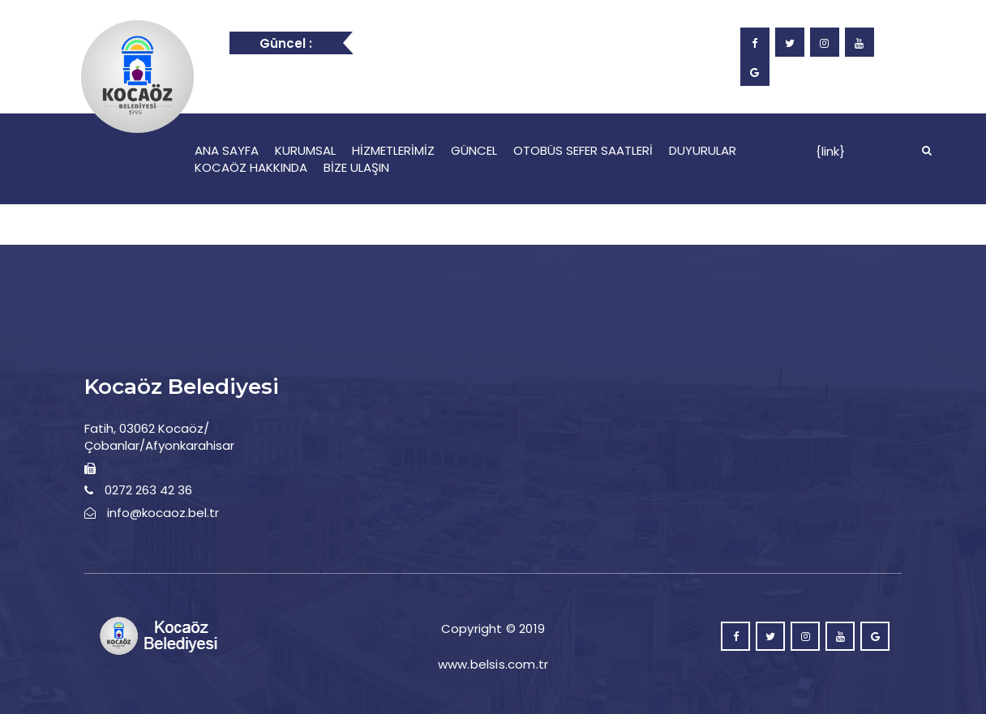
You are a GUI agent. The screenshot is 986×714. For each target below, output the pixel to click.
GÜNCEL (474, 150)
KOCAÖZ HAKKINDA (251, 167)
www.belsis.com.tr (493, 664)
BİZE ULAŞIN (356, 167)
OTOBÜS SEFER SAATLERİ (583, 150)
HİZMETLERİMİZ (393, 150)
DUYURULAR (702, 150)
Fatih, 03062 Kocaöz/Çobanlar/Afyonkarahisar (159, 437)
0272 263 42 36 (148, 489)
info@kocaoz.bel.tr (163, 512)
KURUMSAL (305, 150)
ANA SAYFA (227, 150)
